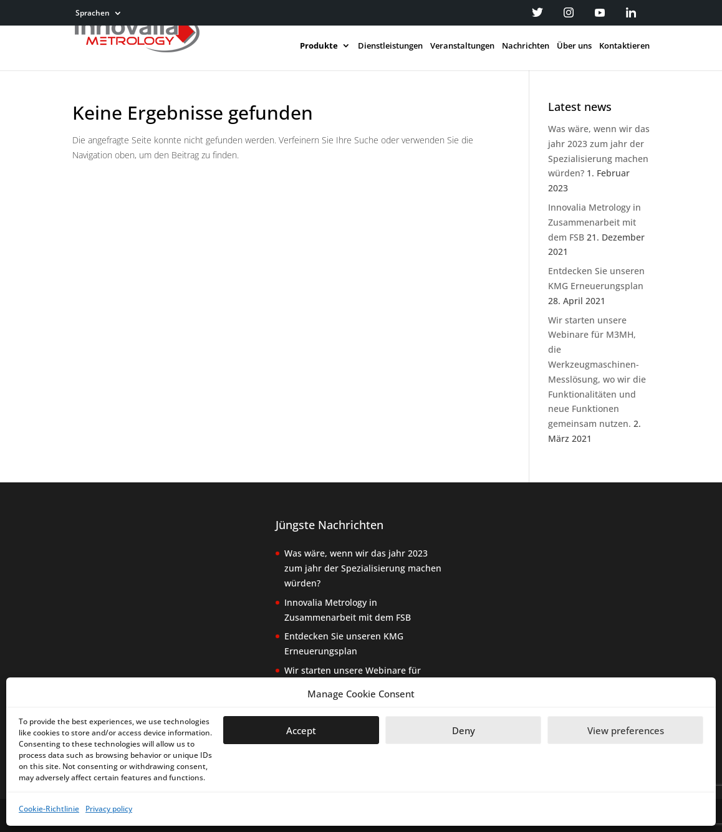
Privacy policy (108, 808)
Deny (463, 730)
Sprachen (92, 13)
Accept (301, 730)
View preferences (625, 730)
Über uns (574, 46)
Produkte (319, 46)
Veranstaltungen (462, 46)
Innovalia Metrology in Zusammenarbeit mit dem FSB (594, 222)
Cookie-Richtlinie (49, 808)
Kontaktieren (624, 46)
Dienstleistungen (390, 46)
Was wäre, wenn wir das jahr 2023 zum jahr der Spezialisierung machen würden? (362, 568)
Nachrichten (525, 46)
